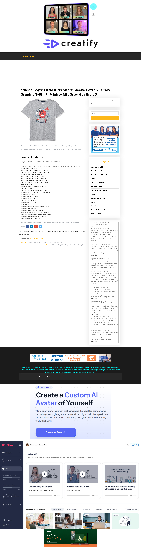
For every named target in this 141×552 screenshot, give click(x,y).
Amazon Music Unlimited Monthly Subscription (36, 215)
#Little (72, 231)
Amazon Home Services (28, 203)
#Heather (55, 231)
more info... (94, 226)
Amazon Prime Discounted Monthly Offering (35, 207)
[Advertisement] (70, 73)
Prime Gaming (25, 204)
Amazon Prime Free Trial (28, 198)
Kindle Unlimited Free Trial (29, 200)
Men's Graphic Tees (98, 198)
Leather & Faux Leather (99, 190)
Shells (93, 202)
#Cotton (37, 231)
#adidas (26, 231)
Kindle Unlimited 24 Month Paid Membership (35, 172)
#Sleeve (21, 234)
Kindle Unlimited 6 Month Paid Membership (34, 190)
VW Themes (53, 376)
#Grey (49, 231)
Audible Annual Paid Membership (31, 168)
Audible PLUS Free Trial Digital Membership (34, 186)
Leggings (94, 194)
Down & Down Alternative (100, 175)
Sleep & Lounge (96, 206)
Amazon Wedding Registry (29, 196)
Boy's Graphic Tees (36, 238)
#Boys (32, 231)
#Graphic (43, 231)
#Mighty (77, 231)
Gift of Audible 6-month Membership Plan (34, 178)
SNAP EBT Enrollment (27, 184)
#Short (83, 231)
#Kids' (67, 231)
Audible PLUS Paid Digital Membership (33, 174)
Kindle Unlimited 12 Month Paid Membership (35, 182)
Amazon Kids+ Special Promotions (32, 211)
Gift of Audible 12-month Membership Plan (34, 170)
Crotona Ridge (27, 56)
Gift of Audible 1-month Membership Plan (34, 180)
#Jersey (61, 231)
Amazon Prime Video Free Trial (30, 219)
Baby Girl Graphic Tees (99, 167)
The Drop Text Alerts (27, 188)
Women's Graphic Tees (99, 210)
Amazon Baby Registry (28, 194)
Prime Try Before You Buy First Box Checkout (35, 213)
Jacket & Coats (96, 186)
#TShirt (27, 234)
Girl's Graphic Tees (97, 183)
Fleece (93, 179)
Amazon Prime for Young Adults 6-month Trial (36, 192)
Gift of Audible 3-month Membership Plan (34, 176)
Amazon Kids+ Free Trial (28, 209)
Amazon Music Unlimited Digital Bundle (33, 217)
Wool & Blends (96, 214)
